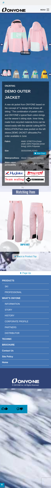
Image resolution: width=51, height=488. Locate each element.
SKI (6, 286)
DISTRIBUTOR (12, 333)
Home (5, 362)
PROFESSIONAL (13, 292)
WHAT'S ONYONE (11, 298)
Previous (1, 44)
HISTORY (9, 315)
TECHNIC (7, 339)
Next (49, 44)
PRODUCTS (8, 280)
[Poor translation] (19, 409)
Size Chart (40, 153)
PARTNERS (10, 327)
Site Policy (7, 356)
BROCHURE (8, 345)
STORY (8, 310)
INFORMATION (12, 304)
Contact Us (7, 351)
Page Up (26, 273)
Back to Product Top (25, 256)
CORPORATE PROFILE (16, 321)
